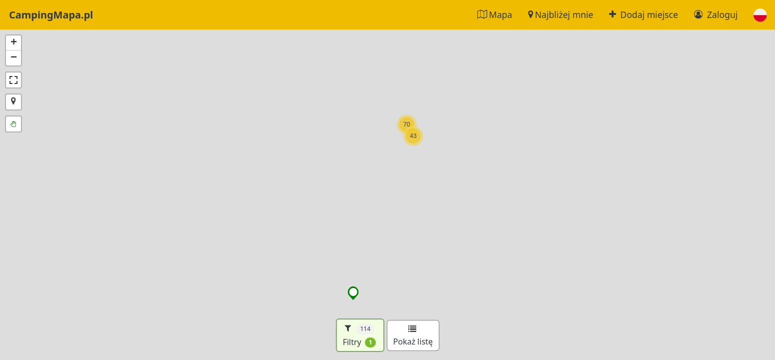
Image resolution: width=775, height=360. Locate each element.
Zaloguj (716, 14)
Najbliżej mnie (560, 14)
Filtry (359, 335)
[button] (760, 15)
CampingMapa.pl (51, 15)
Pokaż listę (413, 336)
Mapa (494, 14)
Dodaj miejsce (643, 14)
